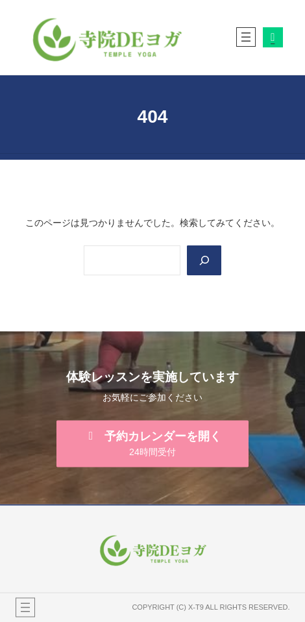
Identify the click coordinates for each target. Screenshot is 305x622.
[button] (152, 443)
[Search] (204, 260)
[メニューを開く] (246, 37)
